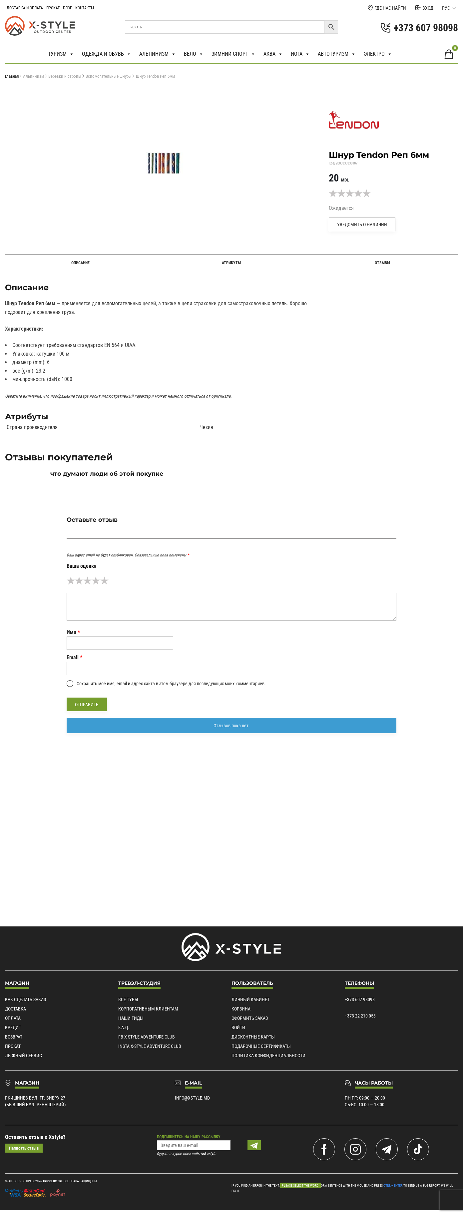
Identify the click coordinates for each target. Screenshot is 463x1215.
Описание (80, 263)
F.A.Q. (123, 1027)
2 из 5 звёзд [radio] (79, 580)
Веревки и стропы (64, 76)
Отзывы (382, 263)
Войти (238, 1027)
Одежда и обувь (106, 54)
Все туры (128, 999)
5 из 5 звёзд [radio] (104, 580)
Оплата (13, 1018)
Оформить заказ (250, 1018)
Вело (194, 54)
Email (74, 657)
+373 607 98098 (360, 999)
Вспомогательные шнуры (109, 76)
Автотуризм (337, 54)
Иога (300, 54)
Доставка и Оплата (25, 8)
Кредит (13, 1027)
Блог (67, 8)
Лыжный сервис (23, 1055)
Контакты (84, 8)
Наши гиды (131, 1018)
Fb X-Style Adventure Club (146, 1037)
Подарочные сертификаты (261, 1046)
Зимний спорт (233, 54)
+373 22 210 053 (360, 1016)
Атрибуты (231, 263)
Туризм (61, 54)
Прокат (53, 8)
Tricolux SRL (53, 1181)
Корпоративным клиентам (148, 1008)
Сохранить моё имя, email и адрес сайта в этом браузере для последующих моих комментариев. (171, 683)
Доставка (15, 1008)
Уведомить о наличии (362, 224)
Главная (12, 76)
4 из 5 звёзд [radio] (96, 580)
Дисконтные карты (253, 1037)
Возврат (13, 1037)
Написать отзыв (24, 1148)
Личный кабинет (250, 999)
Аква (273, 54)
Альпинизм (157, 54)
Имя (73, 632)
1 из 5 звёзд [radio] (71, 580)
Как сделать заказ (25, 999)
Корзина (241, 1008)
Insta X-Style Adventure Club (149, 1046)
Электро (378, 54)
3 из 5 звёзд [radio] (87, 580)
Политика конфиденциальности (268, 1055)
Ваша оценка (82, 566)
